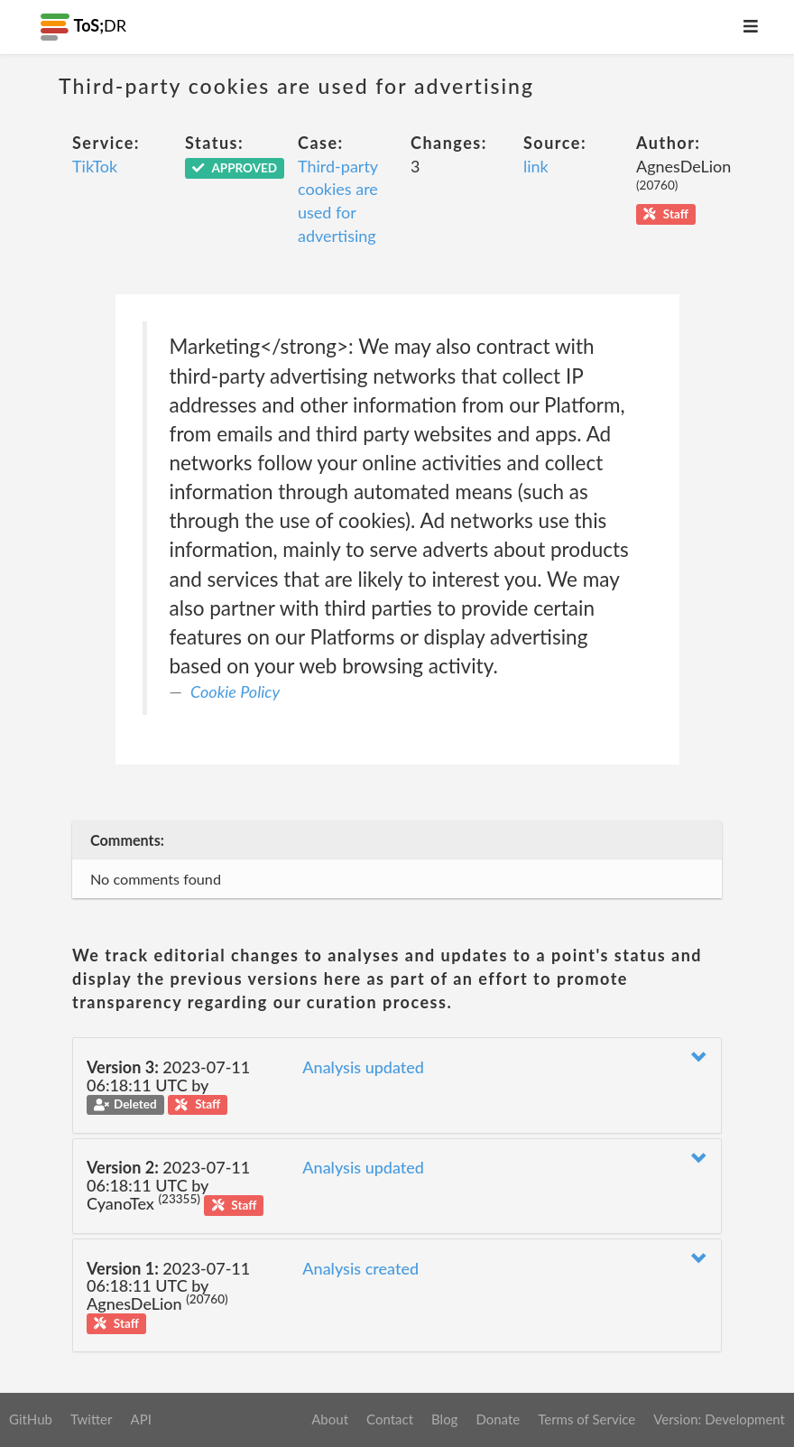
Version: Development (719, 1419)
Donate (497, 1419)
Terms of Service (586, 1419)
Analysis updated (363, 1067)
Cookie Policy (235, 691)
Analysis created (360, 1268)
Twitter (91, 1419)
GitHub (30, 1419)
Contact (389, 1419)
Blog (444, 1419)
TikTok (94, 166)
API (140, 1419)
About (329, 1419)
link (536, 166)
